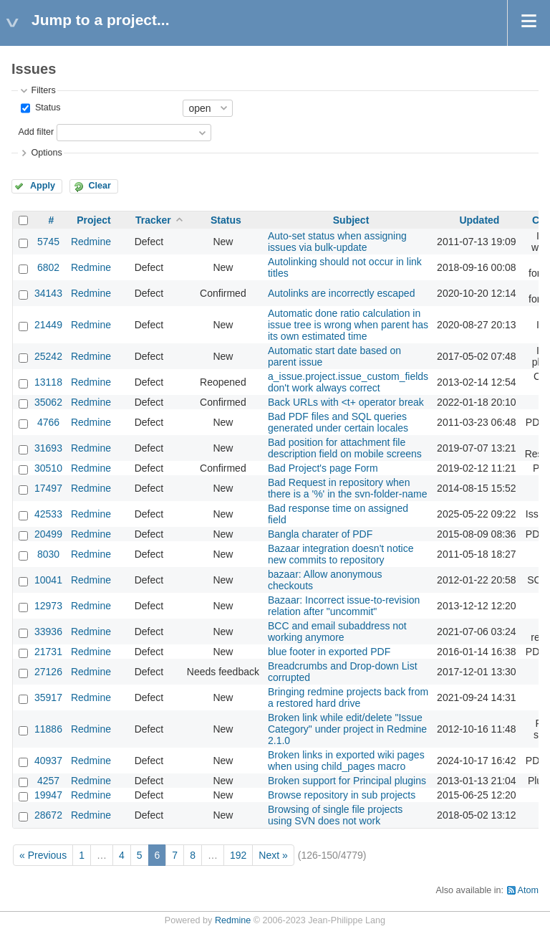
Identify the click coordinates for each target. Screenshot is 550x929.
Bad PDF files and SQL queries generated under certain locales (338, 422)
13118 (48, 382)
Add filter (36, 132)
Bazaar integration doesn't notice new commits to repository (340, 554)
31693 (48, 448)
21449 (48, 324)
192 (238, 855)
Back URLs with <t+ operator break (346, 402)
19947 (48, 795)
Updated (479, 220)
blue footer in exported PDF (329, 651)
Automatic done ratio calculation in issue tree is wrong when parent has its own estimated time (348, 325)
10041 (48, 580)
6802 (48, 267)
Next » (273, 855)
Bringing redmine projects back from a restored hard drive (348, 697)
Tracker (153, 220)
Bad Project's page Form (323, 468)
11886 (48, 729)
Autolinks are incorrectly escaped (341, 293)
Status (46, 108)
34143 (48, 293)
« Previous (43, 855)
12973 (48, 605)
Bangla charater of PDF (320, 534)
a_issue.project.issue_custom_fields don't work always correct (348, 382)
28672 (48, 815)
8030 (48, 554)
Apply (42, 186)
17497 (48, 488)
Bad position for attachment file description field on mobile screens (345, 448)
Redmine (91, 241)
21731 (48, 651)
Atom (528, 890)
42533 (48, 514)
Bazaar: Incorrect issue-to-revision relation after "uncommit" (344, 605)
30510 (48, 468)
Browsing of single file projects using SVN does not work (335, 815)
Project (93, 220)
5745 (48, 241)
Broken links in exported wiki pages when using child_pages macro (346, 760)
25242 (48, 356)
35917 (48, 697)
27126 (48, 671)
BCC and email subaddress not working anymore (337, 631)
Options (46, 153)
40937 (48, 760)
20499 (48, 534)
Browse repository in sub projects (341, 795)
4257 (48, 780)
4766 (48, 422)
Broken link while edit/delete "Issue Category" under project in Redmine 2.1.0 (347, 729)
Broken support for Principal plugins (347, 780)
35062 (48, 402)
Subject (351, 220)
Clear (99, 186)
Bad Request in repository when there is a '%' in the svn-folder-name (347, 488)
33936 (48, 631)
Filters (43, 90)
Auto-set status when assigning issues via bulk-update (337, 241)
